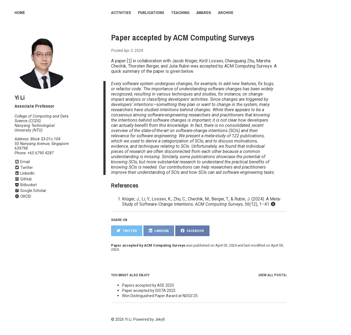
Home (20, 12)
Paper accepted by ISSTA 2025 (149, 290)
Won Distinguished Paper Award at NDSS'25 (160, 296)
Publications (151, 12)
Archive (225, 12)
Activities (121, 12)
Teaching (180, 12)
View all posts (272, 275)
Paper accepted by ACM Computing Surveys (182, 37)
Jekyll (160, 319)
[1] (129, 60)
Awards (203, 12)
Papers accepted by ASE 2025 (148, 285)
